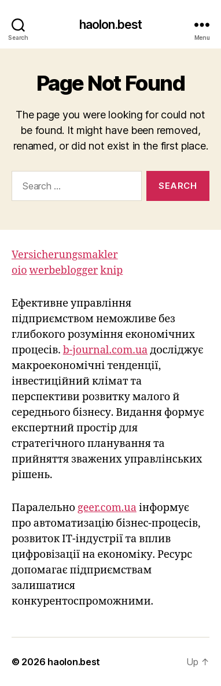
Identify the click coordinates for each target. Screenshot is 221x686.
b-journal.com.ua (105, 350)
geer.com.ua (107, 507)
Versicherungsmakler (65, 255)
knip (111, 270)
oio (19, 270)
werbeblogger (64, 270)
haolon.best (110, 24)
